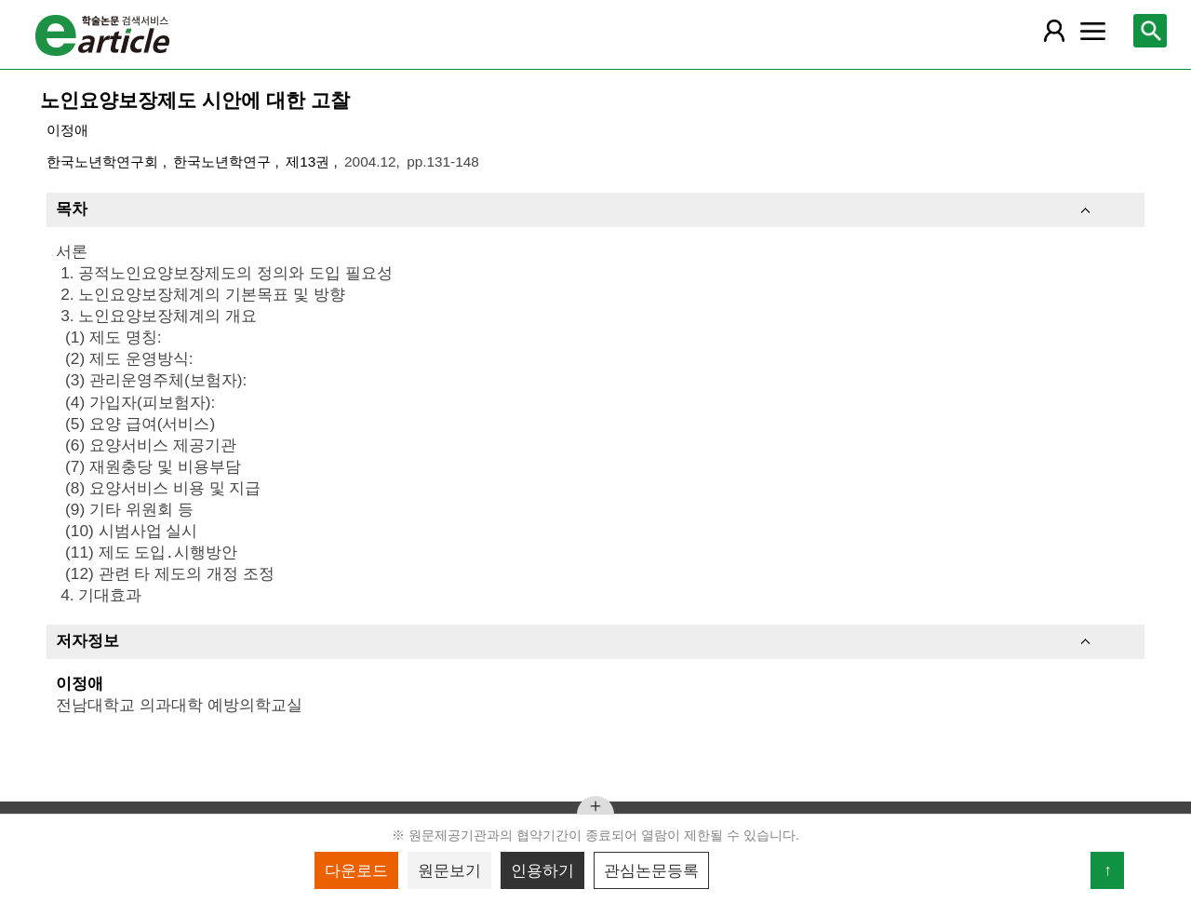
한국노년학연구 (223, 161)
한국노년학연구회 (104, 161)
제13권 (309, 161)
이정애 (67, 130)
